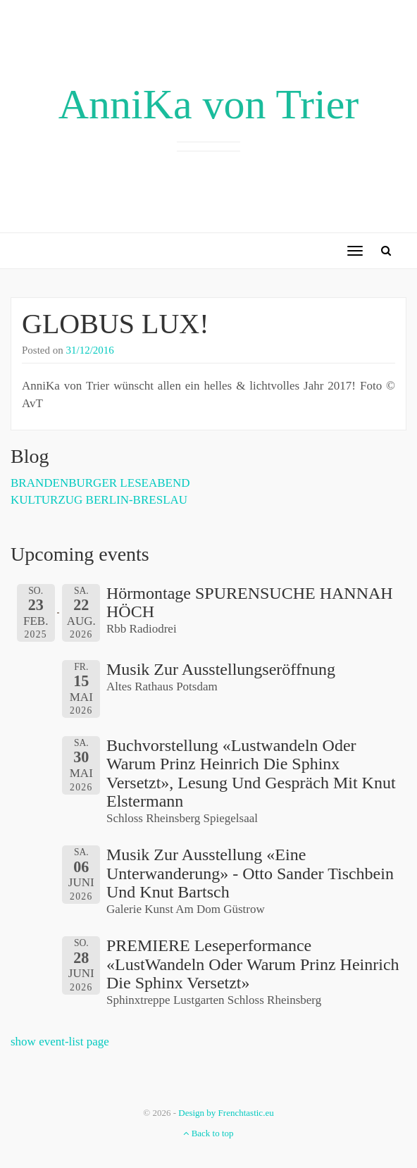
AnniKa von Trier (208, 104)
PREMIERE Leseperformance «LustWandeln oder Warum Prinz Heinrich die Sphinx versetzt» (252, 964)
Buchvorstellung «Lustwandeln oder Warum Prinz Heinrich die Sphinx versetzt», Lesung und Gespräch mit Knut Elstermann (251, 773)
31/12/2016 (90, 350)
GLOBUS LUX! (115, 324)
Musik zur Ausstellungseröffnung (220, 669)
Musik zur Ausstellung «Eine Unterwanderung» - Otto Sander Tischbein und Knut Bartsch (250, 873)
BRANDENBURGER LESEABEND (100, 483)
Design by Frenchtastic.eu (225, 1112)
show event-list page (60, 1041)
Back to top (208, 1133)
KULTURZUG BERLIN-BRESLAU (99, 500)
